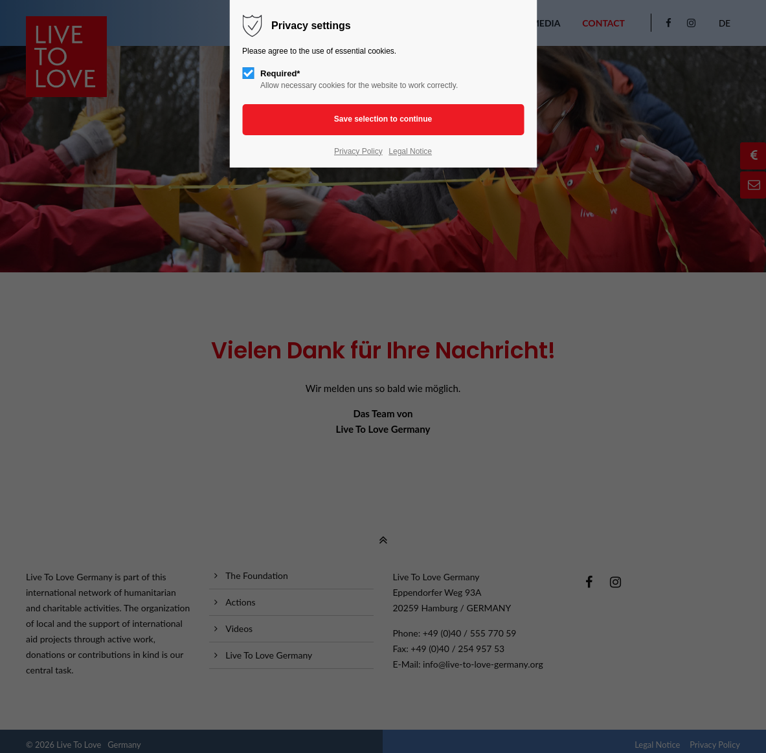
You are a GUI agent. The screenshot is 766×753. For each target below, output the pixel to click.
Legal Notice (410, 151)
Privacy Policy (358, 151)
